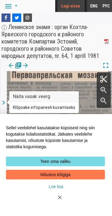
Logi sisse (70, 6)
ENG (94, 6)
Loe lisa (56, 186)
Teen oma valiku (55, 161)
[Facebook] (5, 18)
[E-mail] (27, 18)
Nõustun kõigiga (55, 174)
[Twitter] (16, 18)
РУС (106, 6)
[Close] (56, 201)
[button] (10, 6)
